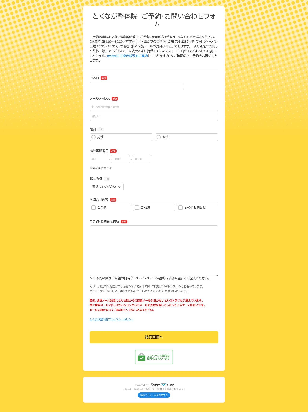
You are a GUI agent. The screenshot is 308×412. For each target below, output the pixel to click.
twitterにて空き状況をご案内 (127, 55)
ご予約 (99, 207)
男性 (97, 137)
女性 (163, 137)
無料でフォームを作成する (154, 395)
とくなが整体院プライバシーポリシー (112, 319)
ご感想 (142, 207)
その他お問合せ (192, 207)
